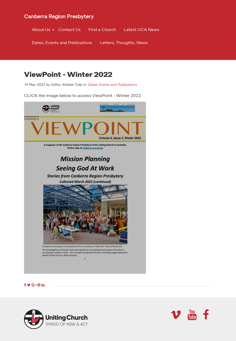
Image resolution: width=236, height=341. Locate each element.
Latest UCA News (141, 30)
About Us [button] (41, 30)
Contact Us (69, 30)
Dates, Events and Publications (62, 43)
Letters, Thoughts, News (124, 43)
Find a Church (102, 30)
